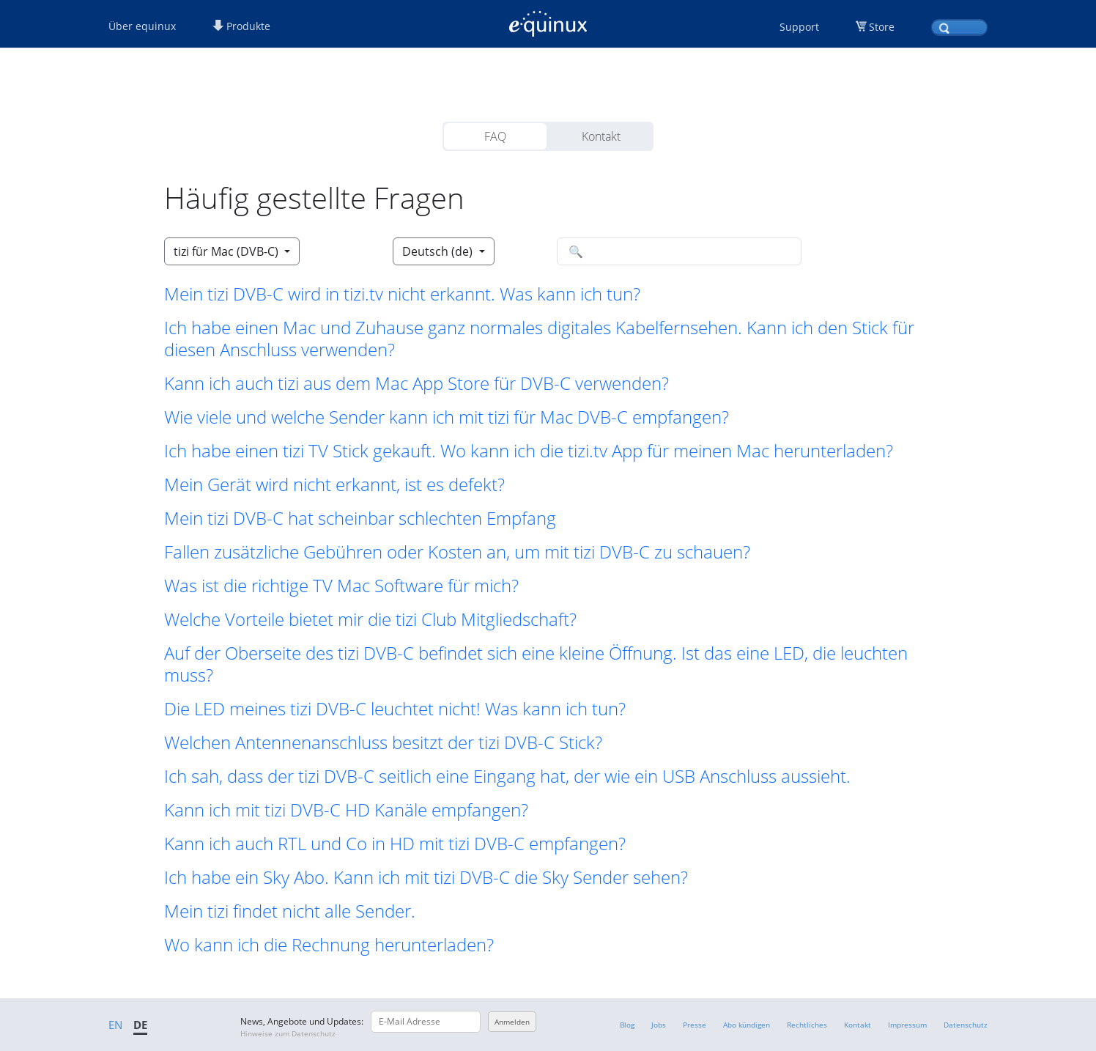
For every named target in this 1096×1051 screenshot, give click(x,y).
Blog (627, 1024)
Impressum (907, 1024)
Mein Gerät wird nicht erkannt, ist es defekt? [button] (334, 484)
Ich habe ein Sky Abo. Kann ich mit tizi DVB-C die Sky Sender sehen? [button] (426, 877)
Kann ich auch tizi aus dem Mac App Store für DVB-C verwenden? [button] (416, 383)
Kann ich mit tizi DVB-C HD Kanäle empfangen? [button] (346, 810)
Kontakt (601, 136)
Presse (694, 1024)
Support (799, 27)
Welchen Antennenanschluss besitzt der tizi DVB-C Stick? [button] (383, 742)
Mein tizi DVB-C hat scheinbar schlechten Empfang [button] (360, 518)
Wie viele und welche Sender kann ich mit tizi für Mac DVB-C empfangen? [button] (446, 417)
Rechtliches (807, 1024)
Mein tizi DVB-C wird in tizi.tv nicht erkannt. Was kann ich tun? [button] (402, 294)
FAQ (495, 136)
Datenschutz (966, 1024)
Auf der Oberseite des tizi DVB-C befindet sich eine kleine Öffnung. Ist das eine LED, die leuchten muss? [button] (536, 664)
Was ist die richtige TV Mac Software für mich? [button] (341, 586)
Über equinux (142, 26)
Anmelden (512, 1022)
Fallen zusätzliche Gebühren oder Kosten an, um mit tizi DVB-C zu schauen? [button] (457, 552)
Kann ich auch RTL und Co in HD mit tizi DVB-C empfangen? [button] (395, 844)
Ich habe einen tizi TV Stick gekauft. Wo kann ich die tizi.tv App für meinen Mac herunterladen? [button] (528, 451)
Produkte (241, 26)
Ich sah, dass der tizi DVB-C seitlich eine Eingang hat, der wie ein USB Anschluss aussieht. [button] (507, 776)
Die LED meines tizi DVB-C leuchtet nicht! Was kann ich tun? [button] (395, 709)
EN (115, 1024)
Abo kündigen (746, 1024)
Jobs (658, 1024)
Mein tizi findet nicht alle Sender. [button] (289, 911)
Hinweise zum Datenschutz (288, 1033)
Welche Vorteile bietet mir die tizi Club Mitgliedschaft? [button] (370, 619)
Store (882, 27)
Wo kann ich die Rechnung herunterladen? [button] (329, 945)
